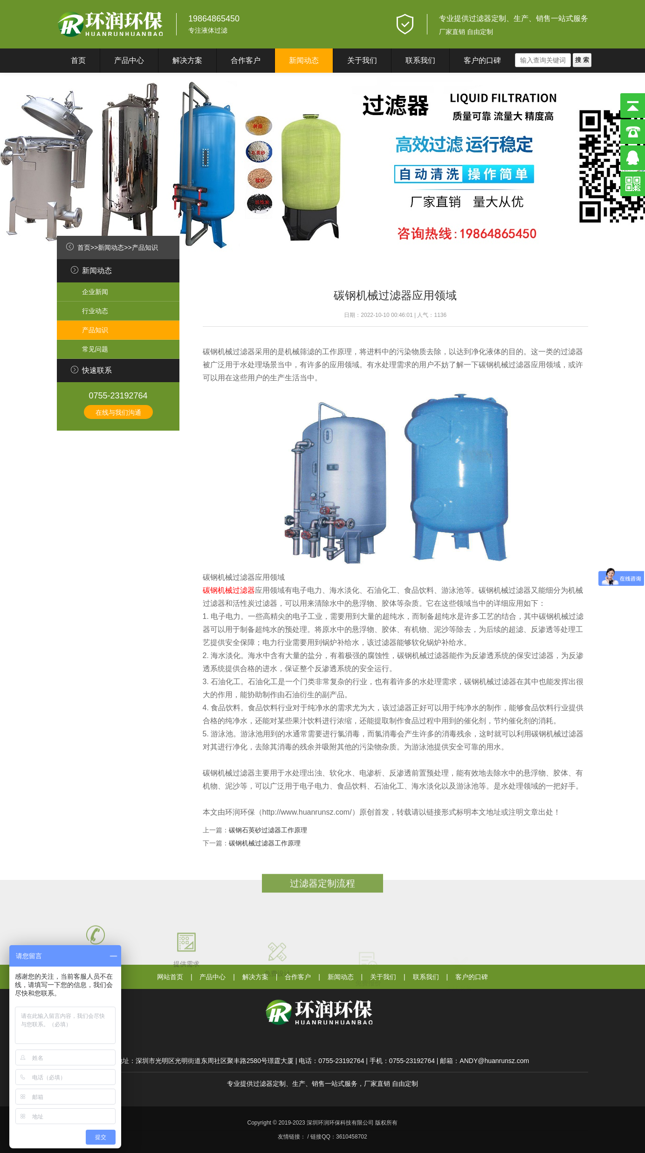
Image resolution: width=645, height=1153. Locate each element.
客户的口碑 (482, 60)
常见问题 (95, 349)
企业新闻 (95, 291)
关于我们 (362, 60)
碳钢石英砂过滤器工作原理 (268, 830)
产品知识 (145, 247)
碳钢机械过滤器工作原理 (265, 843)
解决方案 (187, 60)
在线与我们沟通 (118, 412)
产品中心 (129, 60)
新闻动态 (304, 60)
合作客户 (246, 60)
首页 (78, 60)
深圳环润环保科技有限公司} (111, 24)
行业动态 (95, 311)
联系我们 (420, 60)
